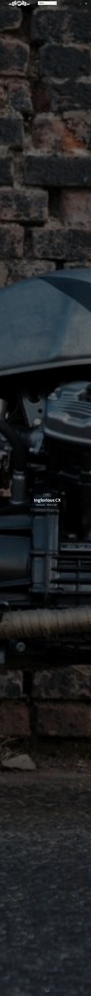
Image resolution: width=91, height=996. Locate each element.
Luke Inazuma (40, 505)
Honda (47, 495)
